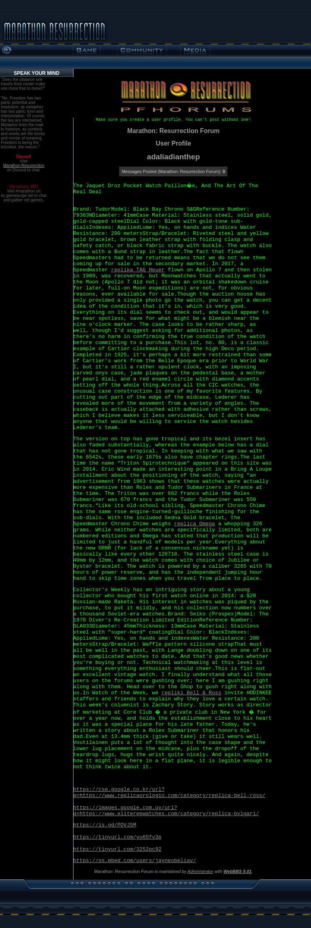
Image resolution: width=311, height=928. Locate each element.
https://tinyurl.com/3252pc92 (117, 849)
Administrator (200, 871)
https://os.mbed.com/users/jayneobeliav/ (134, 861)
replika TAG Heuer (138, 270)
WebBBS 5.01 (237, 871)
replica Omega (194, 524)
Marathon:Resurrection (23, 165)
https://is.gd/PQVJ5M (104, 825)
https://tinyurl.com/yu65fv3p (117, 837)
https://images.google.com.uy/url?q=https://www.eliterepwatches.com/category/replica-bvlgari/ (166, 811)
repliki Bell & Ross (191, 693)
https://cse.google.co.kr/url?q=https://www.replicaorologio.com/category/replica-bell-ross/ (169, 792)
